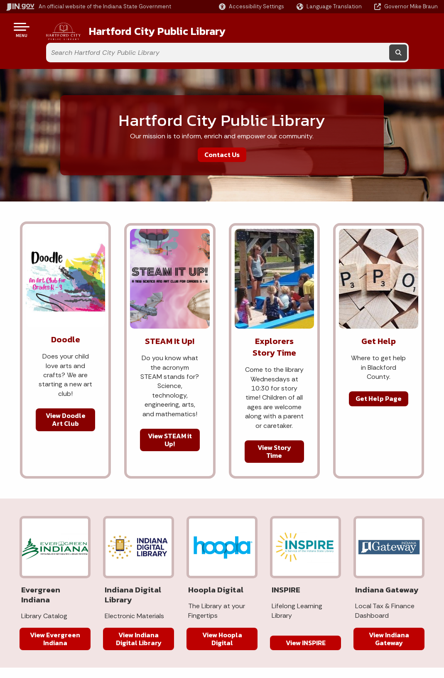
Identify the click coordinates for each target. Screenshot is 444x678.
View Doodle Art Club (66, 396)
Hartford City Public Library (145, 29)
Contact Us (222, 132)
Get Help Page (379, 376)
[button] (251, 6)
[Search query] (382, 30)
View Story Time (274, 428)
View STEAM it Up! (170, 417)
